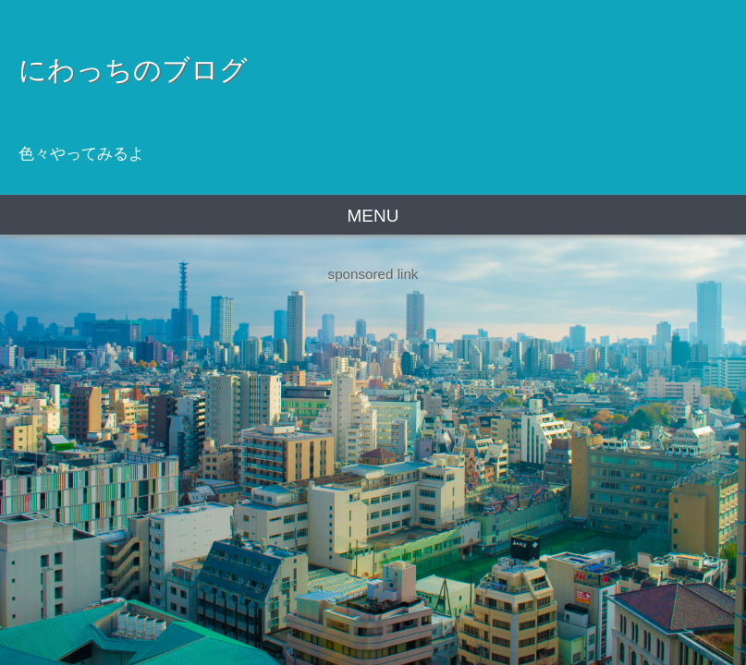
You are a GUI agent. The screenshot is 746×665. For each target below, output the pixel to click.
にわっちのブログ (133, 69)
